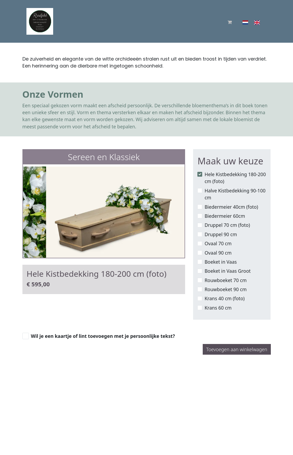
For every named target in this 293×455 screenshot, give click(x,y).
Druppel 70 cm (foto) (227, 225)
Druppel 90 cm (221, 234)
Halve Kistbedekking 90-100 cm (235, 194)
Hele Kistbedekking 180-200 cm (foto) (235, 177)
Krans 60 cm (218, 307)
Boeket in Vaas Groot (228, 271)
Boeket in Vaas (221, 262)
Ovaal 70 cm (218, 243)
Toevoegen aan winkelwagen (236, 349)
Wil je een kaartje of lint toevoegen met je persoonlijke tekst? (103, 336)
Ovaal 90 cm (218, 253)
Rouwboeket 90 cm (226, 289)
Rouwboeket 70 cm (226, 280)
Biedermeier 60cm (225, 216)
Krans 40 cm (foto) (225, 298)
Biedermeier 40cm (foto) (231, 207)
